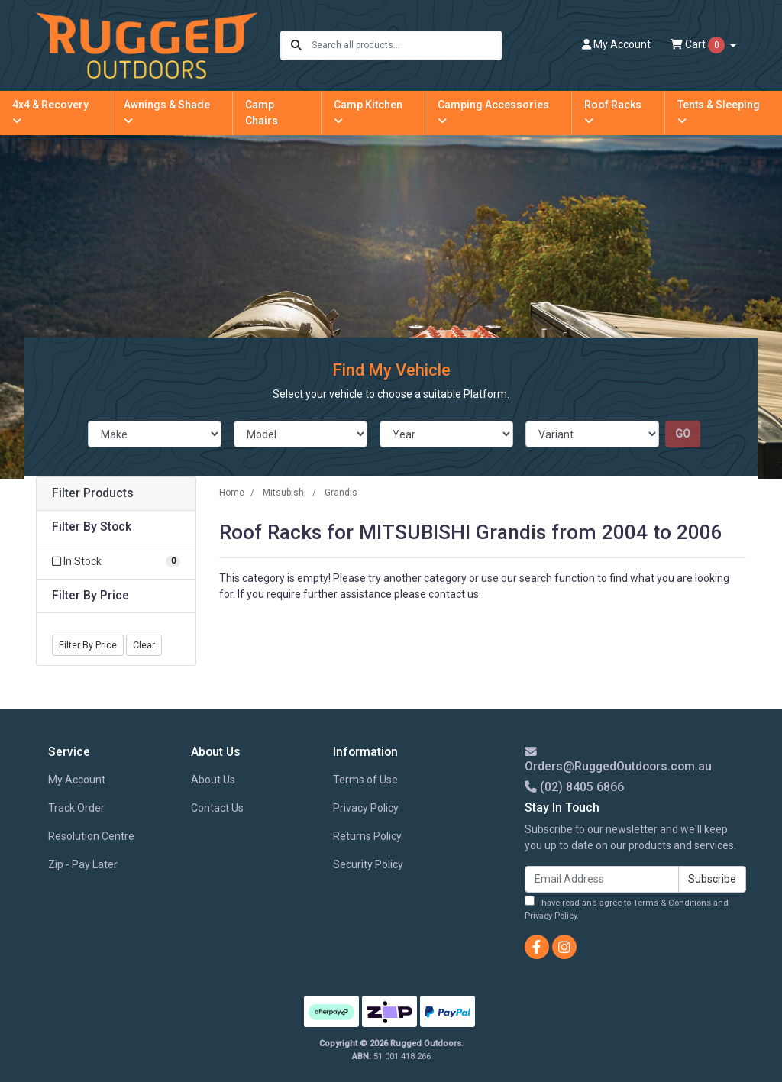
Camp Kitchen (368, 112)
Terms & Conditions (672, 903)
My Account (76, 780)
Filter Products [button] (93, 493)
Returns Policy (367, 836)
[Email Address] (602, 879)
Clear (144, 645)
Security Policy (368, 864)
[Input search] (406, 45)
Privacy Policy (366, 808)
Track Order (76, 808)
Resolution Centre (91, 836)
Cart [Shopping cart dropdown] (699, 45)
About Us (213, 780)
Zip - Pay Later (83, 864)
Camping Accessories (493, 112)
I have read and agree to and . (627, 908)
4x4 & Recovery (50, 112)
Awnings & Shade (167, 112)
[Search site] (296, 45)
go (682, 434)
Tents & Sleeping (718, 112)
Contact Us (217, 808)
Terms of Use (365, 780)
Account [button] (616, 44)
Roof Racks (612, 112)
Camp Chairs (261, 113)
